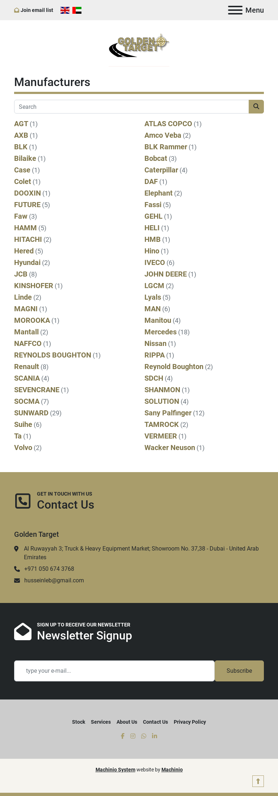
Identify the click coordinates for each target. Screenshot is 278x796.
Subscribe (239, 670)
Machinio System (115, 770)
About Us (127, 722)
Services (101, 722)
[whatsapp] (143, 736)
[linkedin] (154, 736)
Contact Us (155, 722)
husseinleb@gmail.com (54, 580)
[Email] (114, 670)
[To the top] (258, 781)
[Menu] (235, 10)
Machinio (172, 770)
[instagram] (132, 736)
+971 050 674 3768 (49, 568)
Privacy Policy (190, 722)
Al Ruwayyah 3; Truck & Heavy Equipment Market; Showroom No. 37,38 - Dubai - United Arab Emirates (141, 553)
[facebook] (123, 736)
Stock (78, 722)
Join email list (37, 10)
